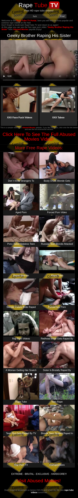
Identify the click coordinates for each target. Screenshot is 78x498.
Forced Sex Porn (57, 293)
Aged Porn (21, 199)
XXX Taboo (58, 103)
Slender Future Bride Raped (21, 293)
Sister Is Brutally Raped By (57, 356)
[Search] (35, 16)
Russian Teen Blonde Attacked (57, 230)
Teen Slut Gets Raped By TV (21, 420)
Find (62, 16)
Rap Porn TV (21, 451)
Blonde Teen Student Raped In (57, 420)
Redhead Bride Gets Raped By (57, 325)
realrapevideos (57, 451)
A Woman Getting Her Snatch (21, 356)
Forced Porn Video (57, 199)
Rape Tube (57, 262)
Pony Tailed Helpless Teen (21, 230)
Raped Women (21, 262)
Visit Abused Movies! (39, 480)
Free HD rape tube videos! (39, 10)
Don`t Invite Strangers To (21, 167)
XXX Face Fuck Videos (19, 103)
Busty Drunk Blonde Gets (57, 167)
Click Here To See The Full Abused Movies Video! (39, 137)
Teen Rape (57, 388)
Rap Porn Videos (21, 325)
